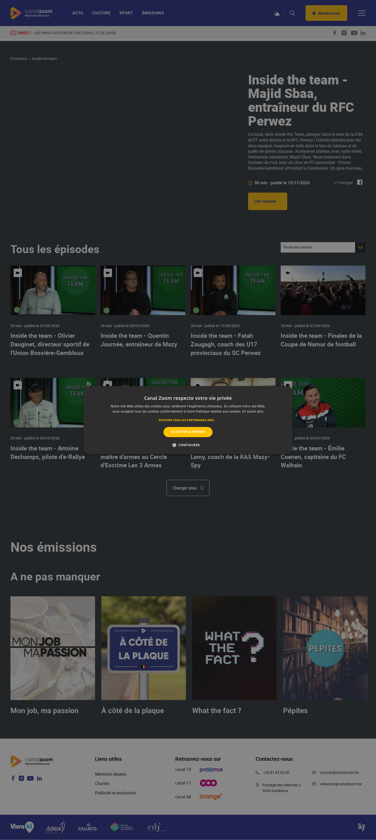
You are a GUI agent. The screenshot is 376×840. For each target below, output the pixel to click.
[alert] (188, 420)
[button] (188, 420)
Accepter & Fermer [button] (188, 432)
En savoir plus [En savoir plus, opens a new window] (252, 411)
